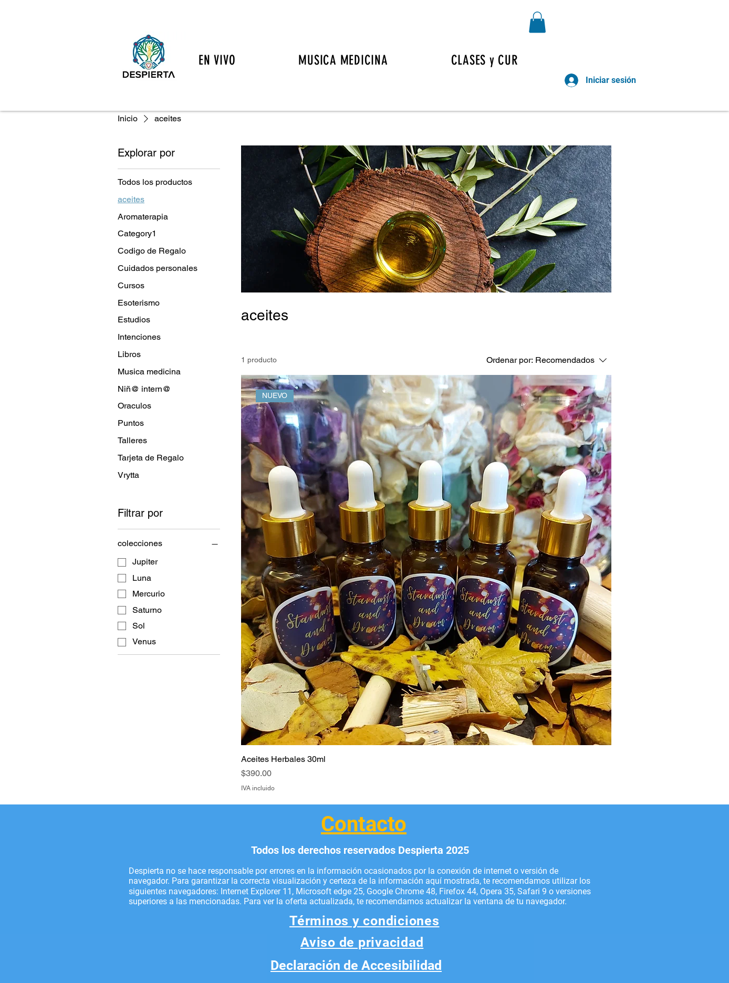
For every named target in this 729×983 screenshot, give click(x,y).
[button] (493, 60)
